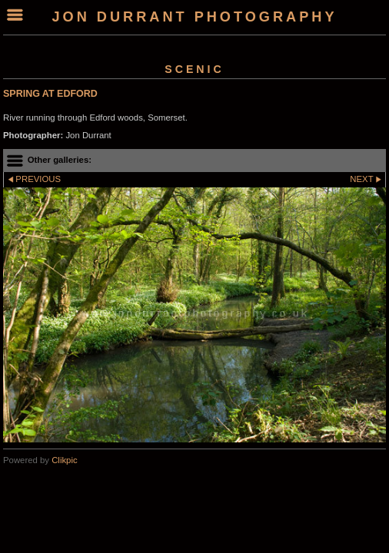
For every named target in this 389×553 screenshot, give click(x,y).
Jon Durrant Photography (194, 17)
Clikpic (64, 460)
